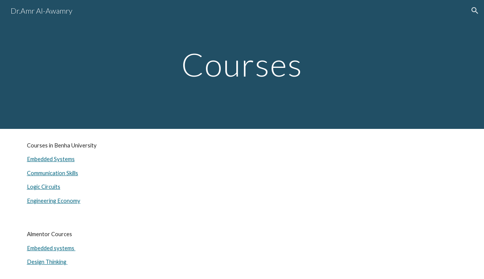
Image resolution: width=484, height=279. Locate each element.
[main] (241, 64)
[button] (475, 11)
